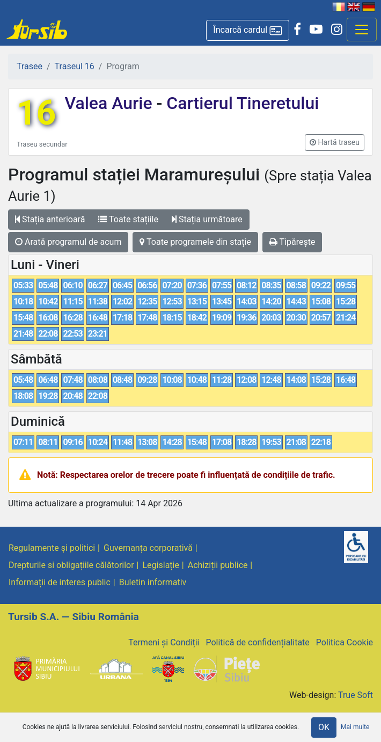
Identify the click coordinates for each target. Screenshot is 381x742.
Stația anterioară (50, 219)
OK (323, 727)
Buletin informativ (153, 582)
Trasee (29, 66)
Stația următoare (207, 219)
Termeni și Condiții (163, 642)
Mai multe (355, 727)
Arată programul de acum (68, 242)
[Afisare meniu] (362, 29)
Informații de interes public (60, 582)
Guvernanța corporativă (148, 548)
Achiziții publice (218, 565)
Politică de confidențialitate (257, 642)
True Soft (355, 695)
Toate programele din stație (195, 242)
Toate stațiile (128, 219)
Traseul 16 (74, 66)
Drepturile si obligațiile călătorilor (71, 565)
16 (36, 113)
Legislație (161, 565)
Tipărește (292, 242)
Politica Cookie (344, 642)
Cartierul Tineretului (240, 103)
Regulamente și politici (52, 548)
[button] (247, 30)
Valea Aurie (110, 103)
